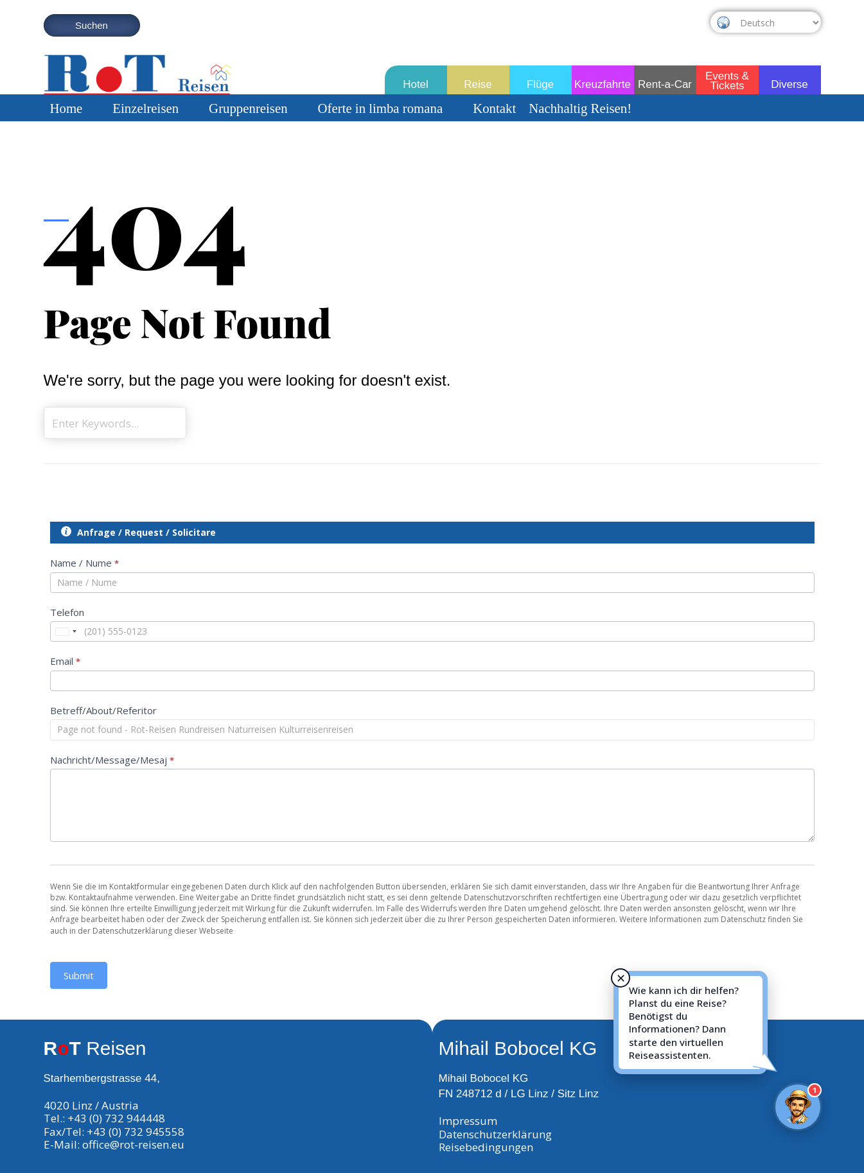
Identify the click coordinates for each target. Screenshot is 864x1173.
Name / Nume (84, 562)
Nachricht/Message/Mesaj (112, 759)
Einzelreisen (154, 108)
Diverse (789, 84)
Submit (79, 975)
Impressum (468, 1120)
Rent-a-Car (665, 84)
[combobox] (65, 631)
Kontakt (494, 108)
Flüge (540, 84)
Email (65, 661)
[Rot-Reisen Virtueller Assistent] (797, 1106)
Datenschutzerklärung (495, 1134)
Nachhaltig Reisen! (580, 108)
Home (75, 108)
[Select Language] (777, 22)
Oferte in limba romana (389, 108)
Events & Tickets (727, 78)
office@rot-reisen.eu (133, 1144)
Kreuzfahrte (602, 84)
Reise (477, 84)
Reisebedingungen (486, 1147)
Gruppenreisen (256, 108)
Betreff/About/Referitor (103, 710)
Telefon (67, 612)
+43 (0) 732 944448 (116, 1118)
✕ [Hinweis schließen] (621, 978)
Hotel (415, 84)
